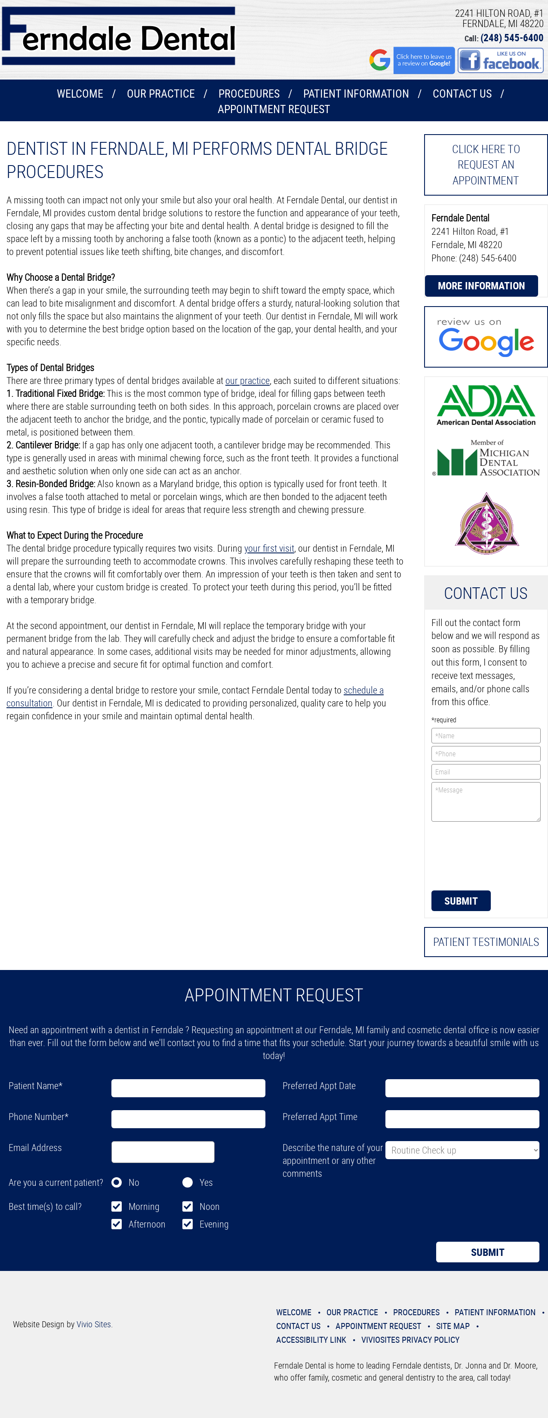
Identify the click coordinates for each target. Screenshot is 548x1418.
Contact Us (462, 93)
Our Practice (161, 93)
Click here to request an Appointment (486, 164)
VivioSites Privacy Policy (410, 1339)
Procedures (249, 93)
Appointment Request (274, 109)
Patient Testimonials (486, 941)
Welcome (80, 93)
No (134, 1182)
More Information (481, 285)
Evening (214, 1224)
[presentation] (466, 855)
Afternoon (147, 1224)
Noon (210, 1206)
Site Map (453, 1326)
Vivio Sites (94, 1324)
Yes (206, 1182)
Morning (144, 1206)
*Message (486, 802)
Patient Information (356, 93)
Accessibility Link (311, 1339)
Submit (461, 901)
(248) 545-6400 (512, 37)
